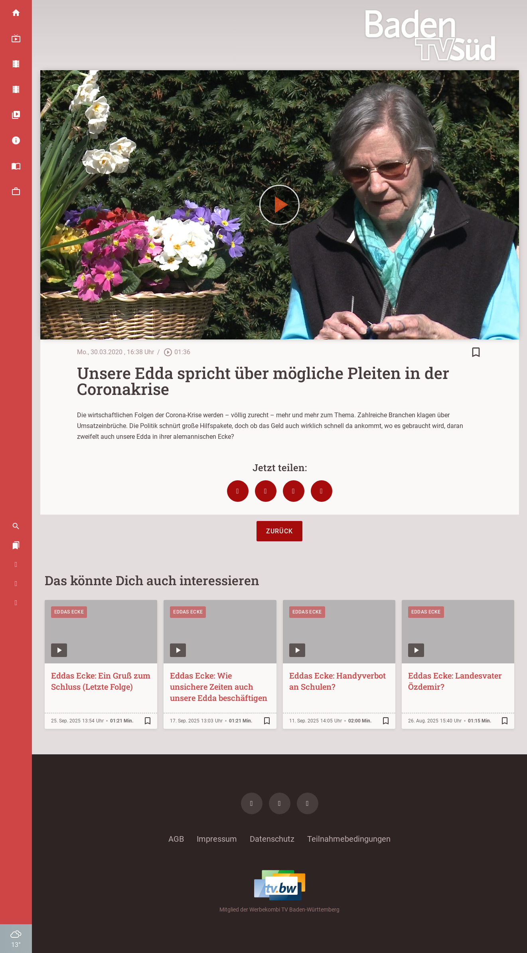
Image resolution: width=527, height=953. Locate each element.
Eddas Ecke (69, 612)
